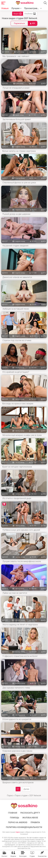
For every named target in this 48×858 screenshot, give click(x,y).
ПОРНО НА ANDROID (17, 822)
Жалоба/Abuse (30, 818)
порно (18, 832)
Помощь (14, 818)
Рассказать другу (30, 813)
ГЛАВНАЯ (12, 813)
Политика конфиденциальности (24, 827)
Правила (35, 822)
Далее (26, 789)
